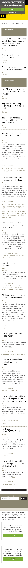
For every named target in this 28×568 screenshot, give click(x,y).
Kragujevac (7, 217)
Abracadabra (8, 215)
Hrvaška (20, 211)
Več (2, 161)
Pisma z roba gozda (9, 208)
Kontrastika (13, 517)
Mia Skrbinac (11, 204)
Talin (15, 168)
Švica (20, 289)
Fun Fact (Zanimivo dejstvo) (8, 255)
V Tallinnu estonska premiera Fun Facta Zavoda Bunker (13, 296)
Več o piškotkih (12, 12)
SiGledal (3, 268)
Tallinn (7, 211)
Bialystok (8, 213)
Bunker (10, 170)
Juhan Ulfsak (20, 168)
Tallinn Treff (23, 210)
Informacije (4, 165)
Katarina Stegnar (18, 172)
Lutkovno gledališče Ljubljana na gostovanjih (13, 334)
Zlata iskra (17, 215)
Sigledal (3, 517)
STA (2, 48)
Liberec (13, 213)
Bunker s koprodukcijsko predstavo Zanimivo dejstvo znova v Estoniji (12, 225)
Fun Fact (22, 170)
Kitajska (7, 484)
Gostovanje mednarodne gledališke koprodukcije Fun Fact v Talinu (12, 135)
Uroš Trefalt (4, 60)
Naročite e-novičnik (9, 496)
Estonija (12, 172)
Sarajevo (3, 213)
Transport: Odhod (5, 210)
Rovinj (13, 215)
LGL (16, 204)
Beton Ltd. (18, 255)
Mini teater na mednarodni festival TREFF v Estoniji (11, 430)
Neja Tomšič (4, 286)
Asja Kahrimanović (15, 210)
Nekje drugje (16, 206)
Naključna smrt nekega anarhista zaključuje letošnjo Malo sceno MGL (12, 120)
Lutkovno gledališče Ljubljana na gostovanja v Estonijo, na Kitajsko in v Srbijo (13, 463)
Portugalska (22, 286)
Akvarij (3, 354)
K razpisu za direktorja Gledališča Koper (10, 56)
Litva (23, 354)
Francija (15, 211)
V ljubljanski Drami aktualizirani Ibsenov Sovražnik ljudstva (13, 68)
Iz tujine (16, 253)
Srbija (23, 211)
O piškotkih (19, 517)
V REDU (12, 9)
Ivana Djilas (20, 204)
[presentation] (12, 503)
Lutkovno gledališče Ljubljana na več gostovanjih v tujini (13, 178)
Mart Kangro (10, 168)
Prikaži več (14, 490)
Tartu (6, 257)
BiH (11, 217)
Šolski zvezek (9, 206)
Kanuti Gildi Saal (5, 172)
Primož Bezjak (16, 170)
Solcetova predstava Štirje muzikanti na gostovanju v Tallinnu (11, 362)
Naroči (24, 498)
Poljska (11, 211)
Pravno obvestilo (10, 519)
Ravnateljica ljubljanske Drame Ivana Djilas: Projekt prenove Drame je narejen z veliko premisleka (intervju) (13, 42)
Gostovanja (10, 165)
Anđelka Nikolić (18, 208)
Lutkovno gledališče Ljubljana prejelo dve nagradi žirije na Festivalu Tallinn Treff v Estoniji (13, 398)
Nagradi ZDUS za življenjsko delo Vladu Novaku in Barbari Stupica (12, 105)
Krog (23, 289)
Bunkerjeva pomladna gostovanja (10, 264)
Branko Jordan (5, 170)
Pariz (2, 217)
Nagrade (10, 420)
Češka (22, 215)
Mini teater (4, 434)
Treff (2, 455)
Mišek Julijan (4, 204)
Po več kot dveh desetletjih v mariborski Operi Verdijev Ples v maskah (13, 91)
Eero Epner (4, 168)
